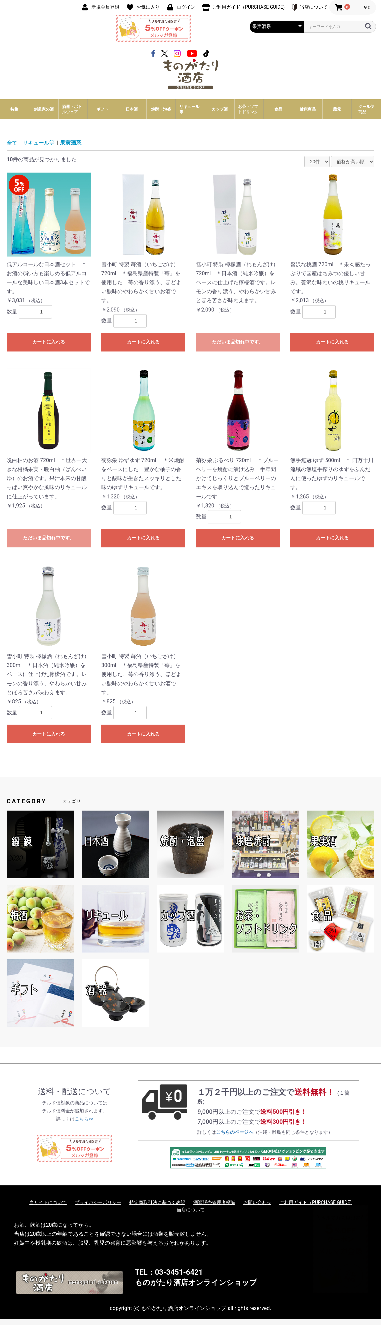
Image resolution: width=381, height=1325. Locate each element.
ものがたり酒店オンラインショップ (196, 1289)
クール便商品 (366, 116)
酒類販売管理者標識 (214, 1208)
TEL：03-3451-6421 (169, 1278)
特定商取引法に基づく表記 (157, 1208)
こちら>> (84, 1125)
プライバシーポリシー (98, 1208)
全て (12, 149)
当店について (191, 1216)
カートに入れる (48, 348)
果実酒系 (70, 149)
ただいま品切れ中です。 (237, 348)
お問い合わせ (257, 1208)
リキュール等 (39, 149)
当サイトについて (48, 1208)
